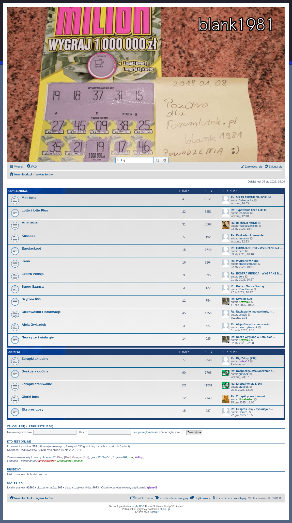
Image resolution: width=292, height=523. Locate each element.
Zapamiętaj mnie (172, 432)
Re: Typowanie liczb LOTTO (249, 209)
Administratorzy (46, 460)
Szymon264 (120, 457)
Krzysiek (244, 301)
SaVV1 (106, 457)
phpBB (139, 506)
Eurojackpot (31, 248)
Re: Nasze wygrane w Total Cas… (253, 336)
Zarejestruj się (41, 426)
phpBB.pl (165, 509)
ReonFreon (246, 289)
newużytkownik (248, 327)
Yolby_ (139, 457)
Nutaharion (246, 399)
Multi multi (30, 223)
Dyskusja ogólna (35, 371)
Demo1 (243, 412)
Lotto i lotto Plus (35, 210)
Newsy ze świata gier (38, 337)
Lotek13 (244, 361)
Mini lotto (29, 198)
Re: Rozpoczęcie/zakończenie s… (253, 370)
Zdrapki (14, 352)
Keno (26, 261)
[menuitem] (32, 167)
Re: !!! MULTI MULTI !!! (246, 222)
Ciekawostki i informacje (41, 312)
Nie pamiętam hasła (145, 432)
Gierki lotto (30, 397)
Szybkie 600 (31, 299)
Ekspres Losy (32, 409)
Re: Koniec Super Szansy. (248, 286)
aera (241, 251)
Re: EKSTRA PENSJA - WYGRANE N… (256, 273)
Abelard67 (49, 457)
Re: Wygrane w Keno (244, 260)
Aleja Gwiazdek (34, 324)
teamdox (244, 213)
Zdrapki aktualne (35, 359)
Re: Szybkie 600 (241, 298)
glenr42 (152, 487)
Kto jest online (19, 441)
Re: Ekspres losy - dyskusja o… (252, 409)
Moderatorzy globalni (70, 460)
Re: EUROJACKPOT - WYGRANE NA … (257, 248)
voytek (243, 314)
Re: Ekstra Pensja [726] (246, 383)
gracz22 (96, 457)
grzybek (244, 373)
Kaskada (28, 236)
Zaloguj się (16, 426)
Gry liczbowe (18, 191)
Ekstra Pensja (33, 274)
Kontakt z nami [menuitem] (141, 498)
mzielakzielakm (248, 225)
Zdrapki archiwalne (37, 384)
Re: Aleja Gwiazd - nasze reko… (252, 324)
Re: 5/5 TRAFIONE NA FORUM (251, 197)
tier (131, 457)
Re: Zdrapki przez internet (248, 396)
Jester (154, 512)
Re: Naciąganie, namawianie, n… (252, 311)
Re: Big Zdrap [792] (243, 358)
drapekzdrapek (248, 263)
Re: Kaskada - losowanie (247, 235)
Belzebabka (246, 200)
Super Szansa (33, 286)
